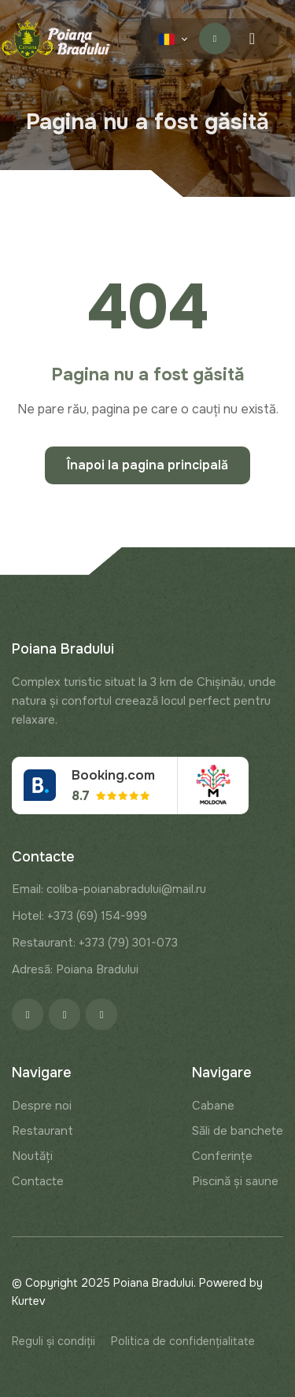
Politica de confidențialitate (183, 1341)
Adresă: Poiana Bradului (75, 969)
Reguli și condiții (53, 1341)
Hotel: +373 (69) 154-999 (79, 916)
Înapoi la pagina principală (147, 465)
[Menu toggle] (252, 39)
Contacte (38, 1181)
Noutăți (32, 1156)
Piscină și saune (235, 1181)
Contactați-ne (215, 38)
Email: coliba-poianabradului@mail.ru (109, 889)
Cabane (213, 1106)
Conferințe (222, 1156)
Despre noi (42, 1106)
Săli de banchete (237, 1131)
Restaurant (42, 1131)
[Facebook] (27, 1014)
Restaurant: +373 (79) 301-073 (95, 942)
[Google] (101, 1014)
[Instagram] (64, 1014)
